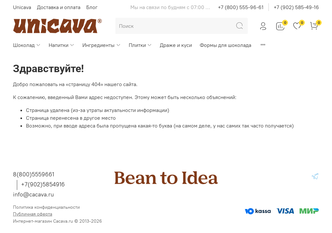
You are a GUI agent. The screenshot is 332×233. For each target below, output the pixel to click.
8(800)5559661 (33, 174)
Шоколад (27, 45)
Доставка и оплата (58, 7)
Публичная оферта (32, 214)
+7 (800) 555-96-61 (241, 7)
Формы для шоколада (225, 45)
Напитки (62, 45)
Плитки (140, 45)
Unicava (22, 7)
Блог (92, 7)
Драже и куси (176, 45)
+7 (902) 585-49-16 (296, 7)
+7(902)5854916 (43, 184)
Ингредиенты (101, 45)
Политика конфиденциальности (46, 207)
